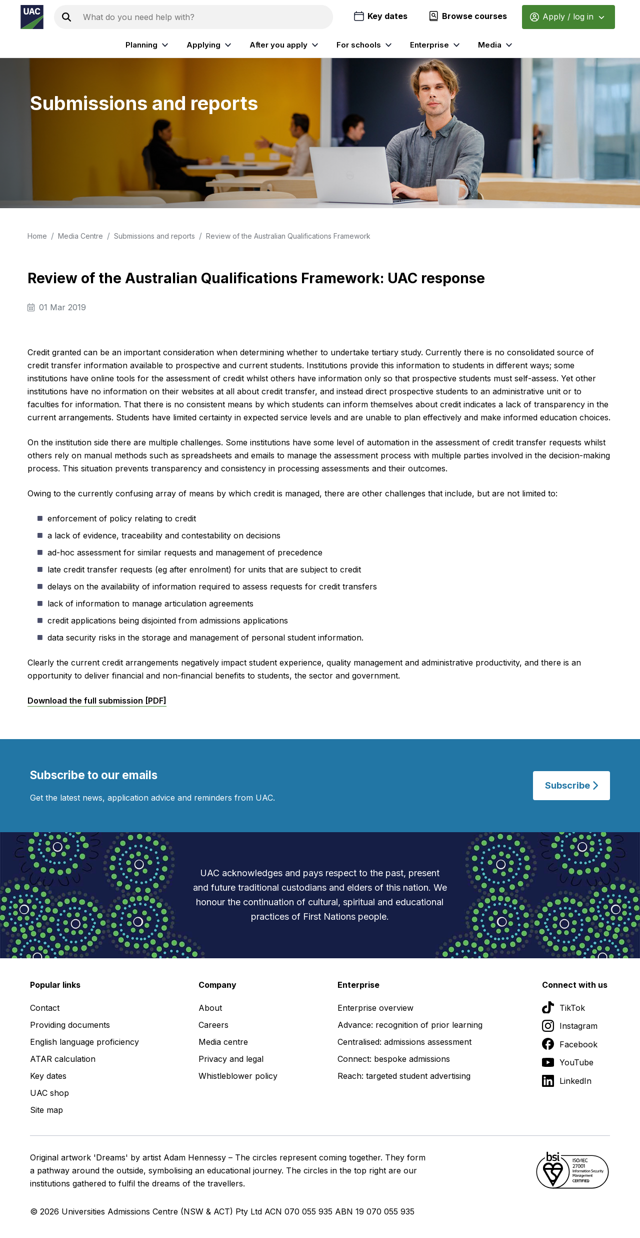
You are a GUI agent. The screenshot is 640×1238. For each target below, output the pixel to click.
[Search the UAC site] (206, 17)
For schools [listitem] (365, 45)
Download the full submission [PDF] (97, 701)
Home (37, 236)
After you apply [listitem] (285, 45)
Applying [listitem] (210, 45)
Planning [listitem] (148, 45)
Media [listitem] (496, 45)
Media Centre (80, 236)
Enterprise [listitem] (436, 45)
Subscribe (571, 785)
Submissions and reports (154, 236)
